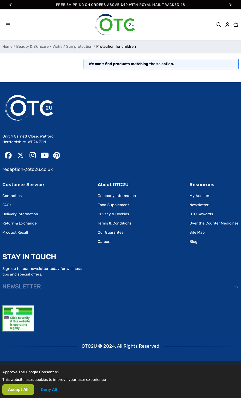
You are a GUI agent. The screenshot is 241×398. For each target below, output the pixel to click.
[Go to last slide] (11, 4)
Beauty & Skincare (32, 46)
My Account (200, 195)
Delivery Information (20, 214)
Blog (193, 241)
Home (7, 46)
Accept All (18, 389)
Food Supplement (113, 205)
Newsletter (199, 205)
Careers (104, 241)
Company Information (117, 195)
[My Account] (227, 25)
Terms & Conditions (115, 223)
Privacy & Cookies (113, 214)
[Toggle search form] (219, 25)
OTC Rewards (201, 214)
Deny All (49, 389)
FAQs (6, 205)
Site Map (197, 232)
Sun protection (79, 46)
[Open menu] (8, 24)
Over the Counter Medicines (214, 223)
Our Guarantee (111, 232)
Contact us (12, 195)
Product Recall (15, 232)
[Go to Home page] (115, 24)
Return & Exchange (19, 223)
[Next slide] (230, 4)
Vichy (57, 46)
